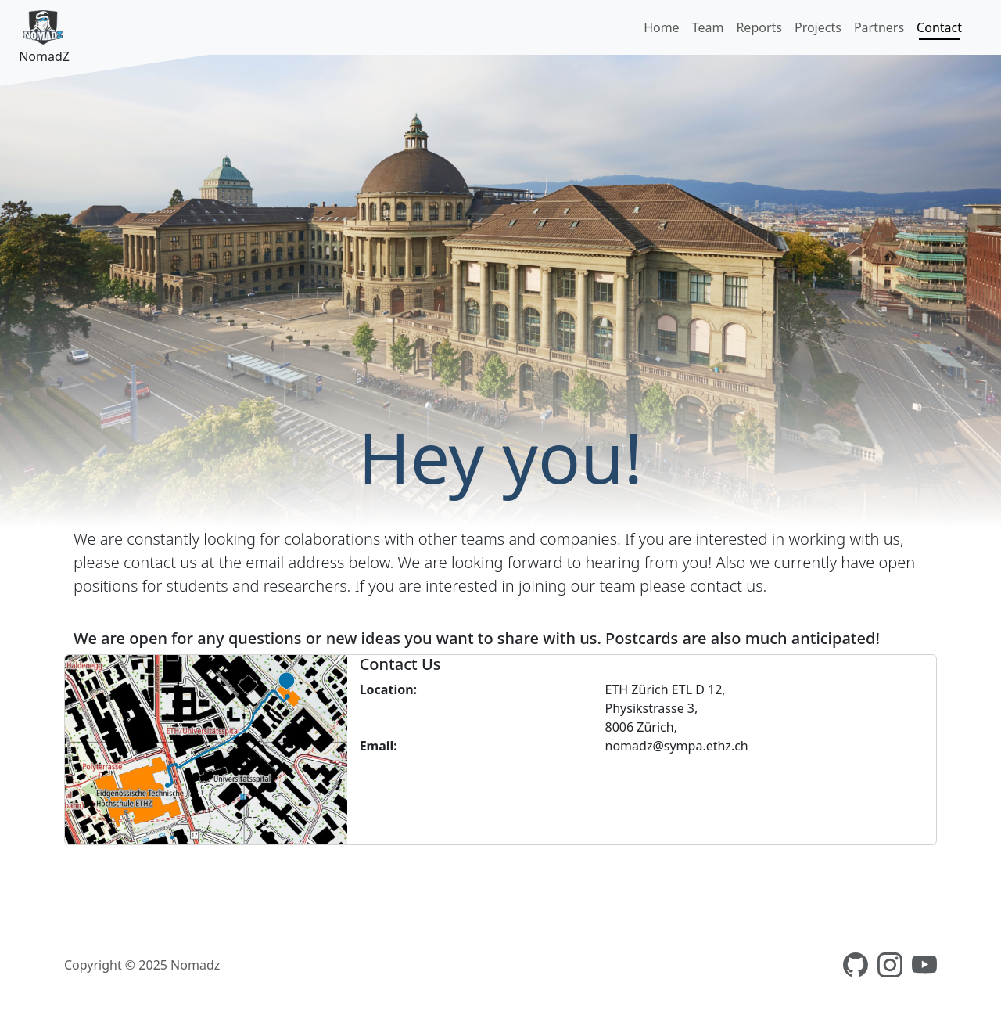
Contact (939, 27)
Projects (818, 27)
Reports (759, 27)
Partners (879, 27)
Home (662, 27)
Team (708, 27)
